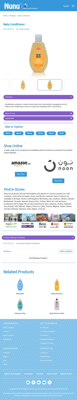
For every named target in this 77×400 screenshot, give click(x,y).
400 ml (19, 133)
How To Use (10, 113)
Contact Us (44, 353)
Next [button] (74, 85)
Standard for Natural (47, 339)
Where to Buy (45, 356)
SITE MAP (39, 374)
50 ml (61, 133)
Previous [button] (3, 85)
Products (13, 16)
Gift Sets (6, 331)
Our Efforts (44, 335)
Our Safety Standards (47, 331)
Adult (5, 364)
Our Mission (44, 327)
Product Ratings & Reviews (14, 238)
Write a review (25, 29)
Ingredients (9, 118)
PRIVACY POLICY (66, 374)
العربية (66, 5)
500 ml (8, 133)
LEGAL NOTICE (52, 374)
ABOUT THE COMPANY (12, 374)
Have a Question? (46, 360)
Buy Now (21, 174)
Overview (8, 97)
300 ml (29, 133)
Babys (5, 356)
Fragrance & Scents (47, 343)
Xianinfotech (63, 389)
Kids (4, 360)
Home (5, 16)
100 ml (51, 133)
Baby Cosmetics (8, 327)
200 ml (40, 133)
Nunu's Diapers (8, 335)
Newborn (6, 353)
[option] (38, 54)
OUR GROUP (28, 374)
